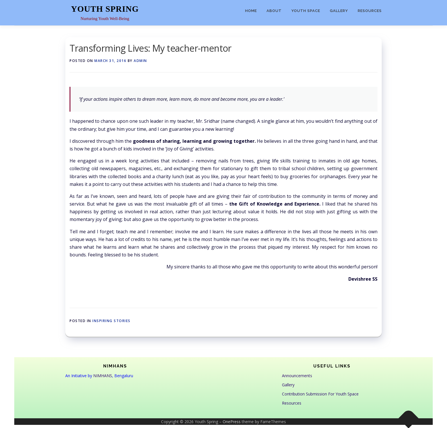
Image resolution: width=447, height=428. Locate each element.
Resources (370, 11)
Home (251, 11)
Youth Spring (105, 8)
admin (140, 60)
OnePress (232, 421)
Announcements (297, 375)
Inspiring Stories (111, 320)
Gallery (339, 11)
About (274, 11)
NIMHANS (102, 375)
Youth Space (305, 11)
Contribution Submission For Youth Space (320, 394)
